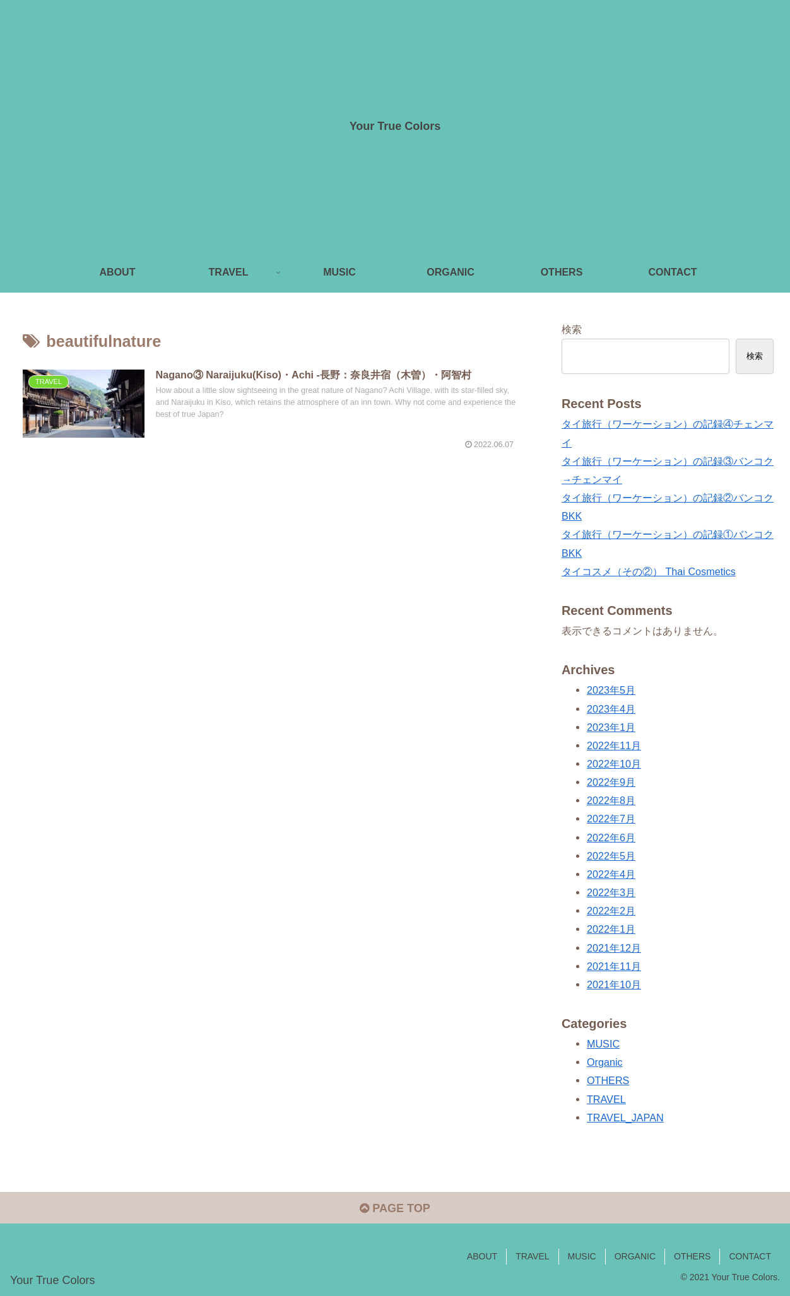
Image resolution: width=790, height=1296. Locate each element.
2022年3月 (611, 892)
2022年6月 (611, 837)
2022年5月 (611, 855)
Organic (605, 1062)
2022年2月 (611, 910)
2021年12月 (614, 948)
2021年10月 (614, 984)
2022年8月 (611, 800)
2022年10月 (614, 763)
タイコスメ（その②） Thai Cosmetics (649, 571)
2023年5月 (611, 690)
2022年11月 (614, 745)
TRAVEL (606, 1099)
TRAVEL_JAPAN (625, 1117)
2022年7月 (611, 818)
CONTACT (750, 1256)
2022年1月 (611, 929)
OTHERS (608, 1080)
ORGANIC (635, 1256)
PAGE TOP (395, 1208)
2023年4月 (611, 709)
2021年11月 (614, 966)
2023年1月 (611, 727)
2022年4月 (611, 874)
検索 (572, 329)
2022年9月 (611, 782)
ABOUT (482, 1256)
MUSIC (603, 1043)
